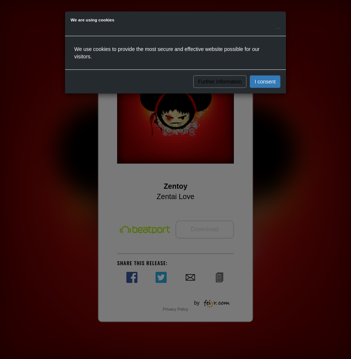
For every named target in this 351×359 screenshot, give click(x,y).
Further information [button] (220, 82)
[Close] (278, 26)
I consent (265, 82)
